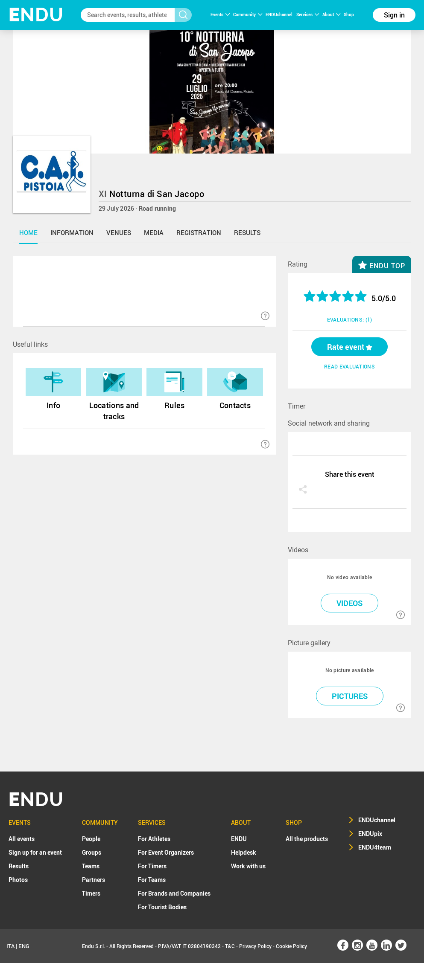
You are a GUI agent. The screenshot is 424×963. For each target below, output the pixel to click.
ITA (10, 946)
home (28, 232)
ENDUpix (370, 834)
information (72, 232)
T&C (230, 946)
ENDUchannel (279, 14)
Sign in (394, 15)
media (154, 232)
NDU (36, 15)
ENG (23, 946)
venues (118, 232)
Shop (349, 14)
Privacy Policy (255, 946)
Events (220, 14)
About (331, 14)
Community (247, 14)
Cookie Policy (291, 946)
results (247, 232)
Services (307, 14)
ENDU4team (374, 847)
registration (198, 232)
